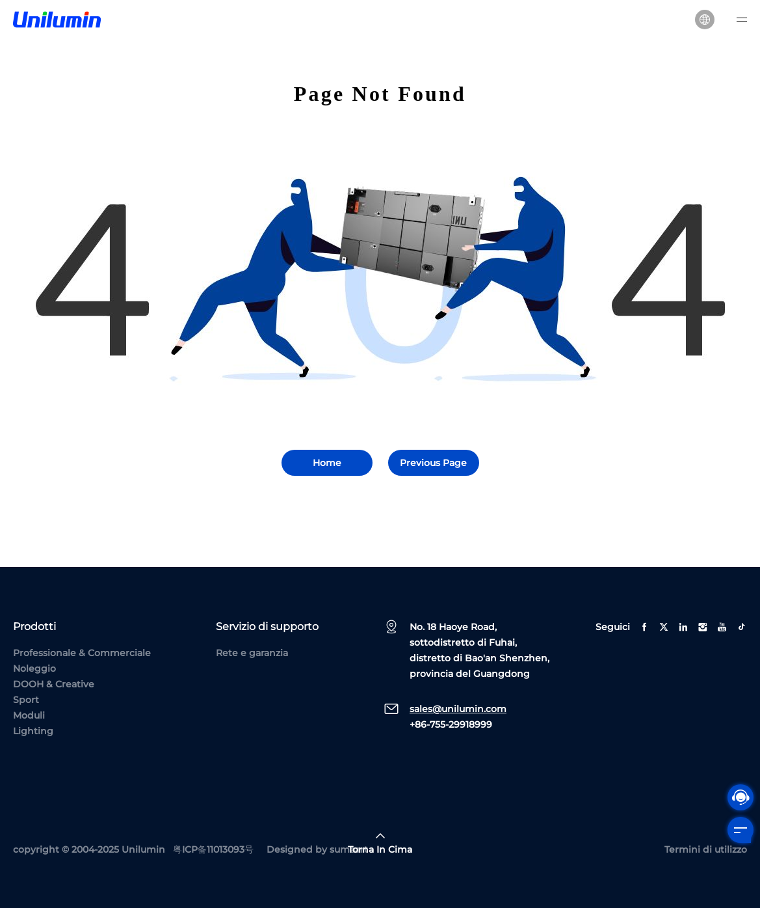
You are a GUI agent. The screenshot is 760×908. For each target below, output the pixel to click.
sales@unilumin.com (458, 709)
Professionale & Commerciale (82, 653)
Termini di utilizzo (705, 849)
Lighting (33, 731)
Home (327, 463)
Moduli (29, 715)
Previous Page (433, 463)
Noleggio (34, 668)
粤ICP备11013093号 (213, 849)
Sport (26, 700)
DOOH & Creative (53, 684)
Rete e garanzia (252, 653)
